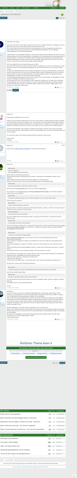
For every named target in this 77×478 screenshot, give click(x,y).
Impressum (23, 466)
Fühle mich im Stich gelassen (10, 414)
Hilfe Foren (5, 7)
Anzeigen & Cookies (37, 466)
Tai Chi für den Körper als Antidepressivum (15, 454)
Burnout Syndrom (9, 460)
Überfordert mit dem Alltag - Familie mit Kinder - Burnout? (20, 422)
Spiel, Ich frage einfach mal (10, 446)
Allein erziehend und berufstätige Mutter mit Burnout (18, 418)
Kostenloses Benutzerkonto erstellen (36, 357)
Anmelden (61, 7)
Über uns (15, 466)
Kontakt (19, 466)
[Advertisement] (36, 102)
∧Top (73, 476)
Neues (12, 7)
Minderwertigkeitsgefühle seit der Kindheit (15, 450)
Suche (17, 7)
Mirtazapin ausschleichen (9, 438)
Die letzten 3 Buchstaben (9, 442)
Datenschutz (29, 466)
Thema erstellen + (26, 7)
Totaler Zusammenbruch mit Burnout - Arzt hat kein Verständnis (22, 429)
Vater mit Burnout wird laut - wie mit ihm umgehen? (18, 425)
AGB (43, 466)
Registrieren (54, 7)
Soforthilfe (35, 7)
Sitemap (46, 466)
